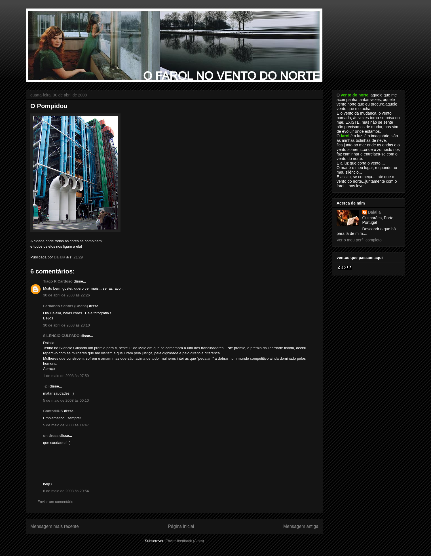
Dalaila (374, 212)
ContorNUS (53, 411)
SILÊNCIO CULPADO (61, 336)
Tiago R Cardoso (58, 281)
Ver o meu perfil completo (359, 240)
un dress (50, 435)
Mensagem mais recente (54, 526)
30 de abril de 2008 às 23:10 (66, 325)
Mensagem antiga (300, 526)
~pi (45, 386)
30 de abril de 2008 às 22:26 (66, 295)
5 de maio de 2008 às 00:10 (66, 400)
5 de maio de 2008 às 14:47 (66, 425)
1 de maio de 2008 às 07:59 (66, 376)
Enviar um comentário (55, 502)
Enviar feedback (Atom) (185, 541)
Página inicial (181, 526)
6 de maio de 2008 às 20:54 (66, 491)
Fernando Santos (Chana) (65, 306)
